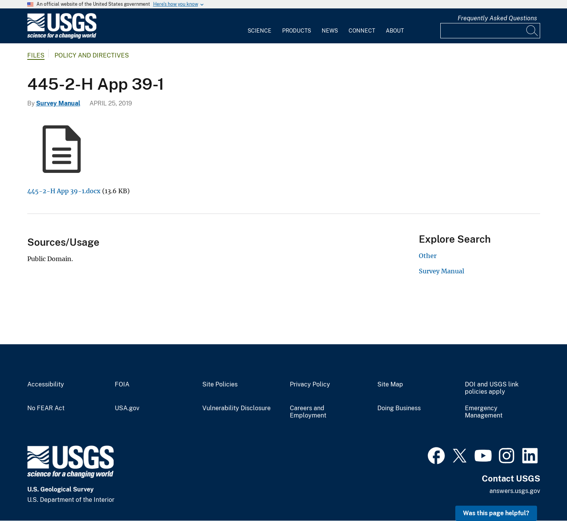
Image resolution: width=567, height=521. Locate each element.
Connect (362, 31)
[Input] (490, 30)
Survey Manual (58, 103)
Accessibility (45, 384)
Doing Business (399, 408)
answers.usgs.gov (514, 491)
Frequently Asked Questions (497, 18)
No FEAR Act (45, 408)
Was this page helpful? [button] (496, 513)
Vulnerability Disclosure (236, 408)
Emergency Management (484, 412)
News (330, 31)
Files (36, 55)
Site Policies (220, 384)
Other (427, 256)
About (395, 31)
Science (259, 31)
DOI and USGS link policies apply (492, 388)
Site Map (390, 384)
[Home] (61, 37)
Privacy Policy (310, 384)
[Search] (532, 30)
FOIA (122, 384)
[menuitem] (259, 26)
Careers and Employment (308, 412)
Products (296, 31)
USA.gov (127, 408)
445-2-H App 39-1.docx (64, 191)
